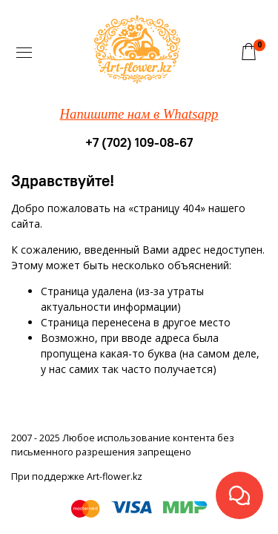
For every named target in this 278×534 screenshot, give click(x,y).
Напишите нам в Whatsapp (139, 114)
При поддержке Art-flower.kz (76, 476)
